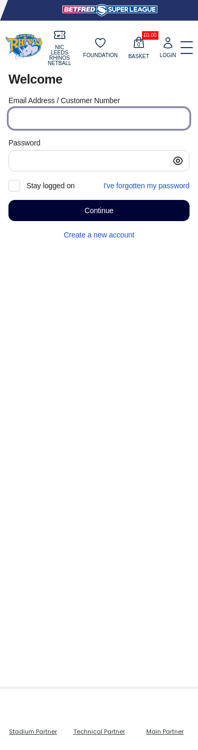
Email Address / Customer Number (64, 100)
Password (24, 143)
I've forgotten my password (146, 185)
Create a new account (99, 235)
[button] (178, 161)
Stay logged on (50, 185)
